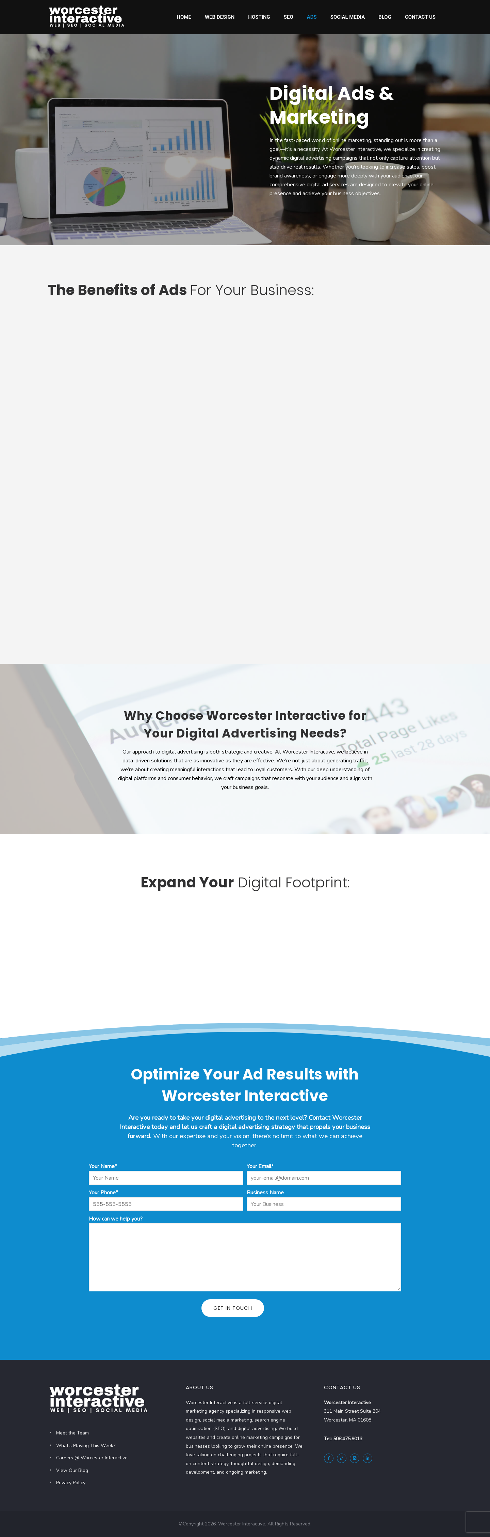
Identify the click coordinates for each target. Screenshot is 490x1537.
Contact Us (420, 17)
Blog (384, 17)
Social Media (347, 17)
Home (184, 17)
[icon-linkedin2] (369, 1458)
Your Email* (260, 1166)
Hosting (259, 17)
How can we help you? (116, 1219)
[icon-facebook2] (330, 1458)
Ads (312, 17)
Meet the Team (72, 1433)
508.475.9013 (347, 1438)
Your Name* (103, 1166)
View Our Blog (72, 1470)
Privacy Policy (70, 1482)
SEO (288, 17)
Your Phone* (103, 1192)
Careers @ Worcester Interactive (92, 1458)
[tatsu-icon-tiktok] (343, 1458)
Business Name (265, 1192)
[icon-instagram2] (356, 1458)
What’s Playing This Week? (85, 1445)
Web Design (219, 17)
